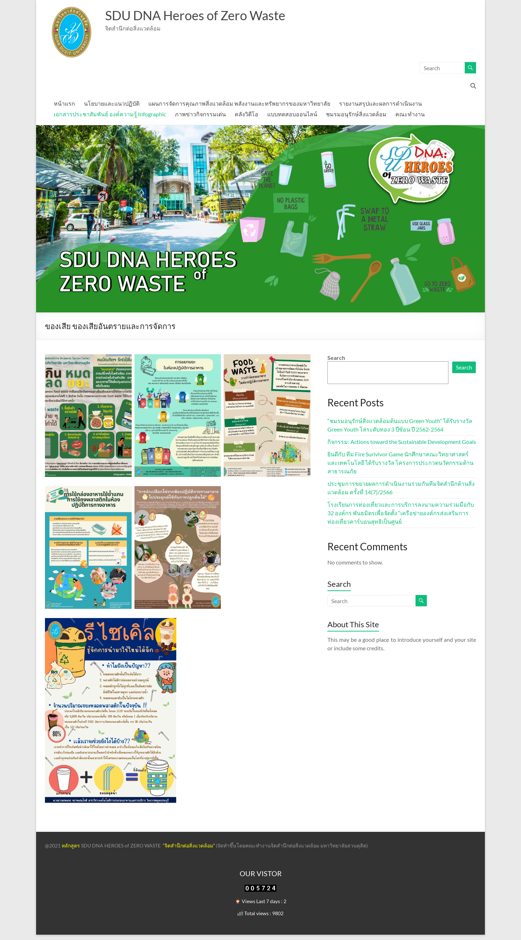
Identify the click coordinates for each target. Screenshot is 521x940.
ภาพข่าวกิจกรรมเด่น (200, 114)
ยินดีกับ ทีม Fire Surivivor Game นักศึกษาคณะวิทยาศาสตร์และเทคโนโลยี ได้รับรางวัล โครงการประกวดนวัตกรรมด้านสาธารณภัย (400, 462)
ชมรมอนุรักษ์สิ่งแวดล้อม (356, 114)
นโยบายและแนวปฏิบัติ (111, 103)
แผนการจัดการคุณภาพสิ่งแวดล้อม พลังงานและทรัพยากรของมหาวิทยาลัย (239, 103)
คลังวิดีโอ (246, 114)
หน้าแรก (64, 103)
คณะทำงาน (410, 114)
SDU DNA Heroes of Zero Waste (195, 15)
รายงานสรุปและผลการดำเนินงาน (380, 103)
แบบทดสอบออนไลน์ (292, 114)
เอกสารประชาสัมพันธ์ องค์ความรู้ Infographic (110, 114)
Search (336, 357)
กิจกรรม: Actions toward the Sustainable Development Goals (401, 441)
